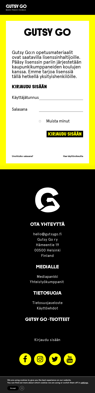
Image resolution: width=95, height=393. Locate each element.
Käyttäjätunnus (25, 98)
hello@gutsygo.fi (47, 234)
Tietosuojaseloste (47, 303)
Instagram (40, 359)
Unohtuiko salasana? (22, 156)
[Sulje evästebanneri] (22, 388)
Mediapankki (47, 277)
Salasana (19, 109)
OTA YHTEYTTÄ (47, 224)
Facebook (25, 359)
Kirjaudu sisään (47, 340)
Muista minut (54, 121)
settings (84, 382)
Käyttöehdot (47, 308)
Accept (13, 388)
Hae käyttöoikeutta (73, 156)
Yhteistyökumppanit (47, 282)
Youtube (70, 359)
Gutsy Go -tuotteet (47, 319)
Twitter (55, 359)
